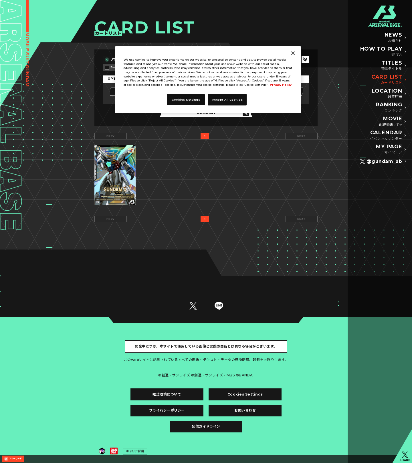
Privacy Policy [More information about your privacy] (281, 84)
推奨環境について (166, 394)
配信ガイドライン (206, 426)
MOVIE (390, 121)
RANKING (389, 107)
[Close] (293, 53)
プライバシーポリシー (167, 410)
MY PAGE (389, 149)
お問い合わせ (245, 410)
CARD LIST (386, 79)
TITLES (391, 65)
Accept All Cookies (227, 99)
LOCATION (387, 93)
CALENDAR (386, 135)
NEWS (393, 37)
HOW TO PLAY (381, 51)
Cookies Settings (245, 394)
